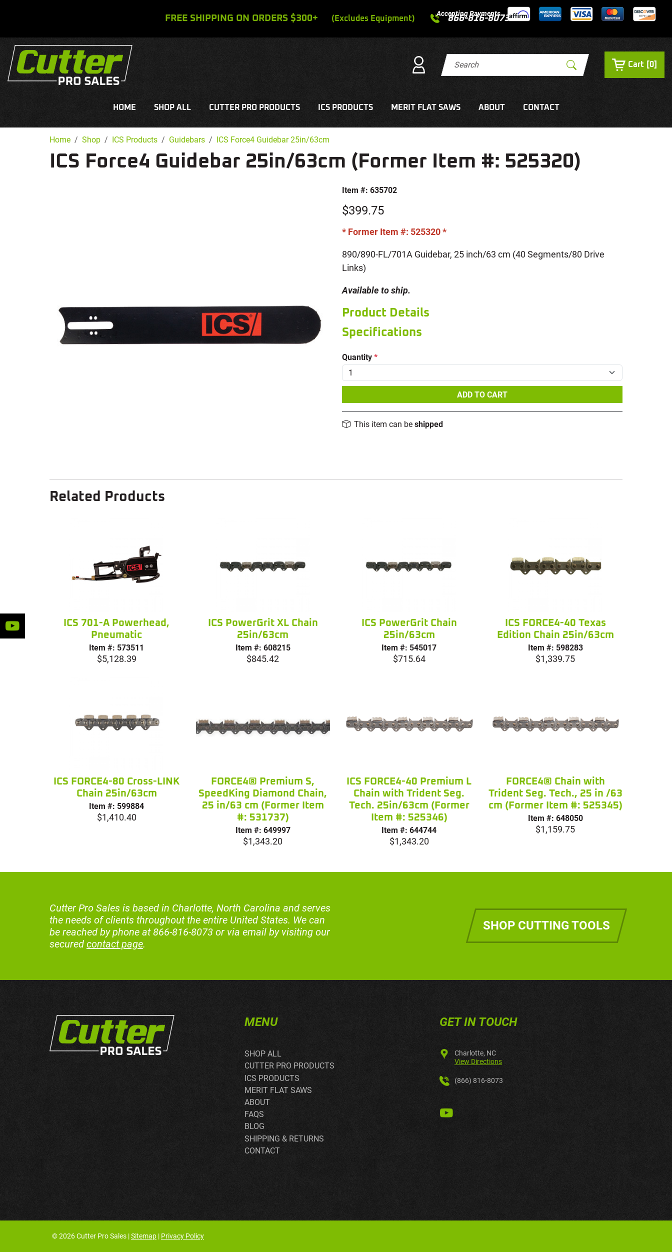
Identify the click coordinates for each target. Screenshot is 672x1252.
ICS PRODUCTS (345, 108)
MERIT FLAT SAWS (425, 108)
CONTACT (541, 108)
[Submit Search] (572, 65)
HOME (124, 108)
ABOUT (491, 108)
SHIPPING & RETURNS (284, 1139)
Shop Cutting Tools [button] (546, 925)
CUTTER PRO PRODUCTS (254, 108)
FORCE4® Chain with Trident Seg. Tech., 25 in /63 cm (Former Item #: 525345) (555, 793)
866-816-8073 (183, 932)
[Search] (506, 64)
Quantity (360, 357)
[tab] (482, 313)
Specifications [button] (382, 332)
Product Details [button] (386, 313)
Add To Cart (482, 395)
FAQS (254, 1114)
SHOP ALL (172, 108)
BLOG (254, 1126)
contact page (114, 944)
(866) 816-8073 (478, 1080)
